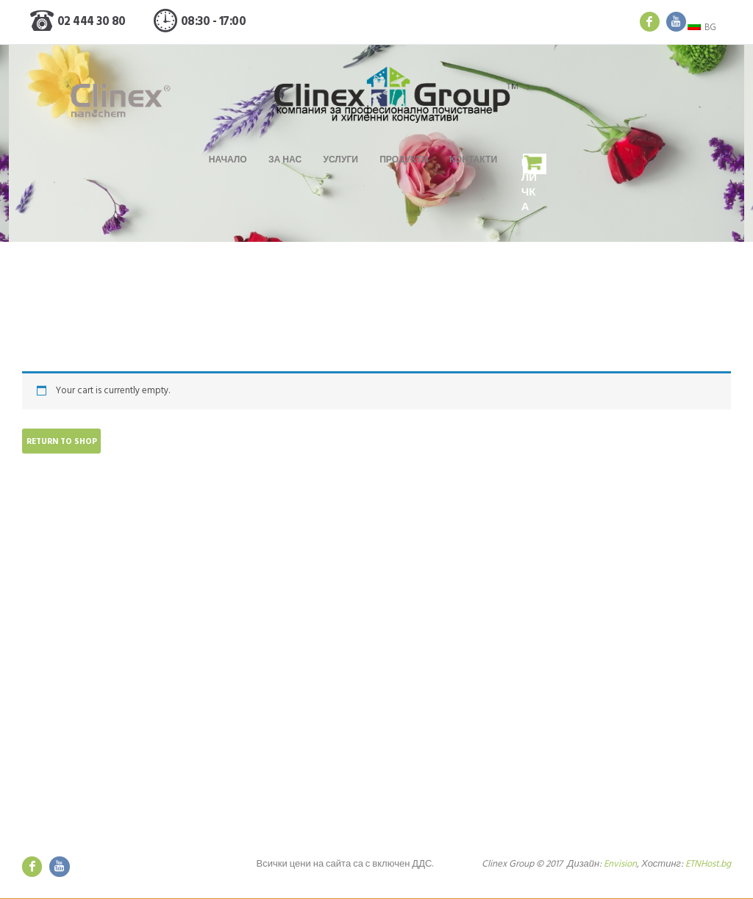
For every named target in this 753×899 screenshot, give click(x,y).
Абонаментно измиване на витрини (283, 645)
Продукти (403, 160)
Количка (530, 186)
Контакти (474, 160)
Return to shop (62, 441)
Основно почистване (250, 628)
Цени (216, 722)
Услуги (340, 160)
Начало (227, 160)
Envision (619, 865)
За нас (284, 160)
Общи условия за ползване (447, 744)
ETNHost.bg (708, 865)
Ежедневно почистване (256, 661)
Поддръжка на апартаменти (266, 678)
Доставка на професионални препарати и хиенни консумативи (278, 700)
